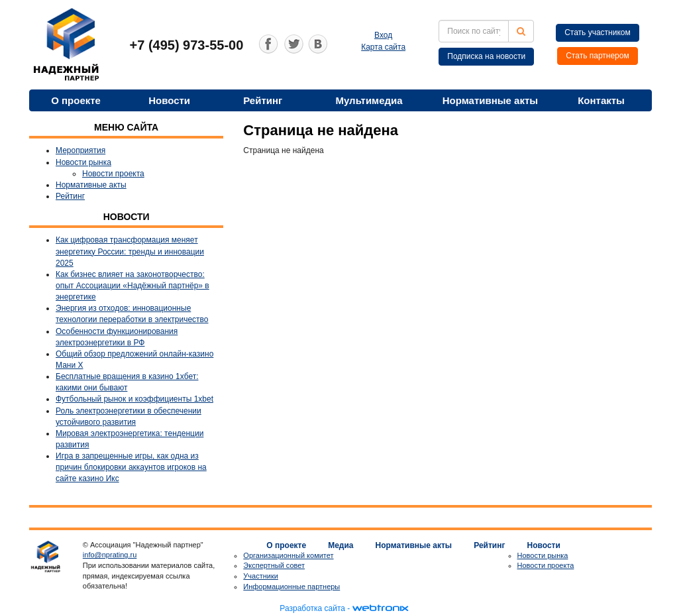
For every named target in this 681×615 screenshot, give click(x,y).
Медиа (340, 545)
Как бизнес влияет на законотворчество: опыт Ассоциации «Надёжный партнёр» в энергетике (132, 286)
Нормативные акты (490, 100)
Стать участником (597, 32)
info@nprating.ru (110, 555)
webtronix (380, 608)
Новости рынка (83, 162)
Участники (260, 576)
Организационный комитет (288, 555)
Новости (169, 100)
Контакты (601, 100)
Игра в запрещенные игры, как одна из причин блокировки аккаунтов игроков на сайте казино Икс (131, 467)
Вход (383, 35)
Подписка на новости (486, 56)
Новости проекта (113, 173)
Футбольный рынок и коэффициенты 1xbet (134, 399)
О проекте (76, 100)
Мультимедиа (368, 100)
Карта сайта (383, 47)
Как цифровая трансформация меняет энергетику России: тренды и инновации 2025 (130, 251)
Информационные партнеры (291, 586)
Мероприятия (80, 150)
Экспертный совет (274, 565)
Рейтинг (262, 100)
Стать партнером (597, 55)
